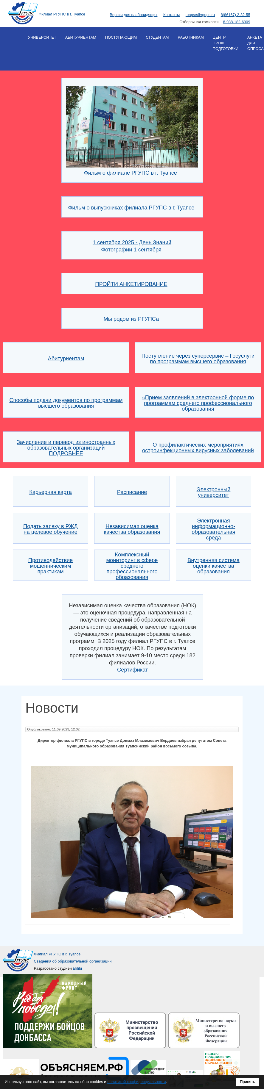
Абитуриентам (80, 37)
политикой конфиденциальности (136, 1081)
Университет (42, 37)
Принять (247, 1081)
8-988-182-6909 (236, 22)
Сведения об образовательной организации (73, 961)
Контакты (171, 14)
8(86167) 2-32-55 (235, 14)
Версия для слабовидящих (133, 14)
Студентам (157, 37)
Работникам (191, 37)
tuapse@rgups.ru (200, 14)
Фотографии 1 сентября (131, 249)
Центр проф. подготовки (225, 43)
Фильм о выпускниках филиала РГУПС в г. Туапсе (131, 207)
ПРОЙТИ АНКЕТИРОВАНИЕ (131, 284)
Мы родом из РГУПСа (131, 319)
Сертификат (132, 669)
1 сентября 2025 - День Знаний (132, 242)
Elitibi (77, 968)
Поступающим (121, 37)
